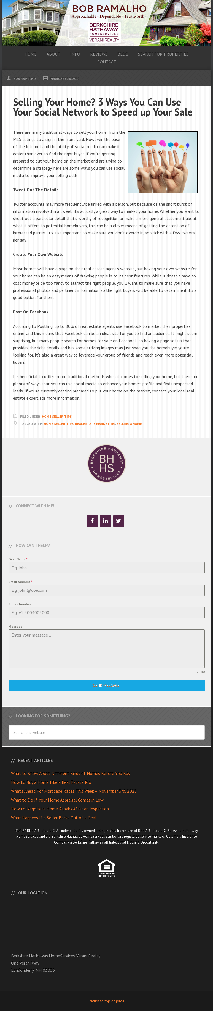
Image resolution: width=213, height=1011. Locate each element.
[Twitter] (118, 521)
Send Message (106, 685)
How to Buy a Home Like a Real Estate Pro (51, 782)
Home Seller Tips (57, 416)
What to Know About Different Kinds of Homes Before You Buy (70, 773)
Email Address (21, 582)
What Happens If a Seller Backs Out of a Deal (53, 817)
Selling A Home (129, 423)
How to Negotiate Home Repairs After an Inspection (60, 808)
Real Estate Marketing (95, 423)
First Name (18, 559)
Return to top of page (107, 1001)
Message (15, 626)
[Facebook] (92, 521)
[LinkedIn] (105, 521)
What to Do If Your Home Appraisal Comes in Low (57, 800)
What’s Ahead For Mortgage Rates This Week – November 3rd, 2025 (74, 791)
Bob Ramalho (106, 23)
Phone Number (20, 604)
